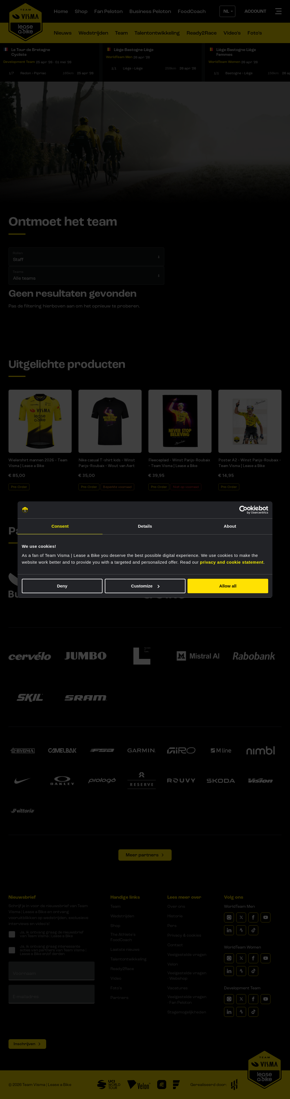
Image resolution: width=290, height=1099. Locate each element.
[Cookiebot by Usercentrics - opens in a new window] (243, 510)
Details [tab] (145, 526)
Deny (62, 586)
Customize (145, 586)
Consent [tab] (60, 526)
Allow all (227, 586)
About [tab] (230, 526)
